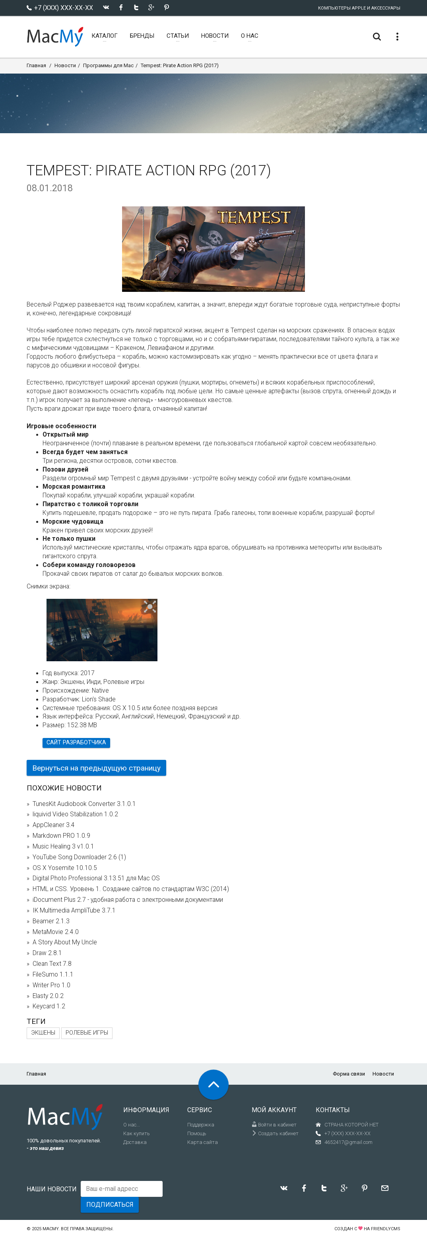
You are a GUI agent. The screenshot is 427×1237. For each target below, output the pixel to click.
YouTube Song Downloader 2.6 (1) (79, 857)
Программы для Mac (108, 65)
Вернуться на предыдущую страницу (96, 768)
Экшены (43, 1032)
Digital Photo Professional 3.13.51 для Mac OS (96, 878)
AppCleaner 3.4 (54, 825)
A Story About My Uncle (65, 942)
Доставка (135, 1142)
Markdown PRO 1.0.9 (61, 835)
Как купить (136, 1133)
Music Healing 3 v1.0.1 (63, 846)
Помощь (196, 1133)
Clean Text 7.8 (52, 963)
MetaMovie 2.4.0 (56, 932)
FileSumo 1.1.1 (53, 974)
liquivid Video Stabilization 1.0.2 (75, 814)
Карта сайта (202, 1142)
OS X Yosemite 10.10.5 (65, 868)
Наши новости (52, 1189)
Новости (65, 65)
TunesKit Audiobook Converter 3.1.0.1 (84, 804)
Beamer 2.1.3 (51, 921)
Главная (36, 65)
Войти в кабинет (274, 1125)
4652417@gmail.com (348, 1142)
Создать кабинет (275, 1133)
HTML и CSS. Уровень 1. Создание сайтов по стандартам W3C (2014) (131, 889)
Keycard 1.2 (49, 1006)
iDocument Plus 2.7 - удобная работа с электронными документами (128, 899)
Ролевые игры (87, 1032)
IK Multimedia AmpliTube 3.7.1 (74, 910)
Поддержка (200, 1125)
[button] (150, 607)
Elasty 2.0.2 (48, 996)
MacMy (50, 1228)
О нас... (131, 1125)
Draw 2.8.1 (47, 953)
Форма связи (349, 1074)
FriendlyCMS (385, 1228)
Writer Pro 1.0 (51, 985)
